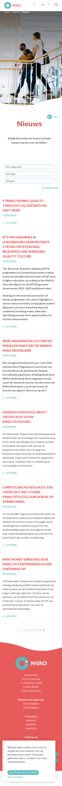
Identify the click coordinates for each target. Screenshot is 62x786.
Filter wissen (50, 188)
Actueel (16, 12)
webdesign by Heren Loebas (20, 782)
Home (7, 12)
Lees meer (9, 223)
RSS (56, 117)
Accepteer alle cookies (23, 772)
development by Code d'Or (42, 782)
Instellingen (15, 777)
